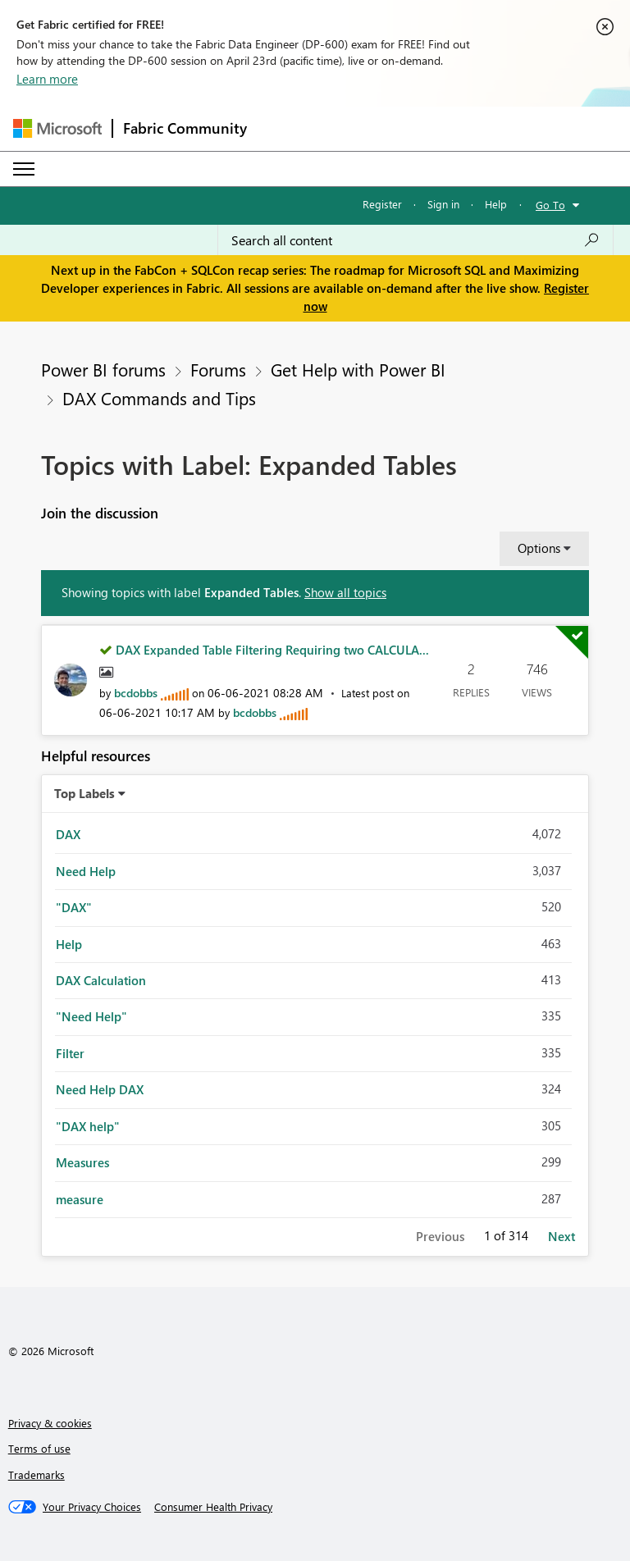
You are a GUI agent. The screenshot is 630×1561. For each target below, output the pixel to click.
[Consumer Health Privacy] (213, 1507)
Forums (218, 369)
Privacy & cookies (50, 1423)
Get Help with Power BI (358, 369)
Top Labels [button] (84, 793)
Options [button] (539, 548)
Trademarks (36, 1474)
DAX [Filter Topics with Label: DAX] (68, 834)
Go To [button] (550, 205)
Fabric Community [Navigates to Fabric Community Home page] (185, 128)
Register (382, 204)
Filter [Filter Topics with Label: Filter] (70, 1053)
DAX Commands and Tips (159, 397)
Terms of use (39, 1448)
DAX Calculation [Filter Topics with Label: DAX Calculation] (101, 980)
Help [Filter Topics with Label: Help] (69, 944)
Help (496, 204)
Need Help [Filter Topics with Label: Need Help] (86, 871)
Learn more (47, 79)
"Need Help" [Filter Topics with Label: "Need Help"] (91, 1016)
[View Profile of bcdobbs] (136, 693)
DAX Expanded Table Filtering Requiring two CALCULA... (272, 649)
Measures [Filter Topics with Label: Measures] (82, 1162)
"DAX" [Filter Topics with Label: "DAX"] (74, 907)
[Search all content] (415, 240)
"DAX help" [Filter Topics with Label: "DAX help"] (88, 1126)
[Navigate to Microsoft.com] (57, 128)
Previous (440, 1236)
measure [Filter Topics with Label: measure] (79, 1199)
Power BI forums (103, 369)
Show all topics (345, 592)
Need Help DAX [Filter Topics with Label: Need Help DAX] (100, 1089)
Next (561, 1236)
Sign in (443, 204)
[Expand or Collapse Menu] (24, 169)
